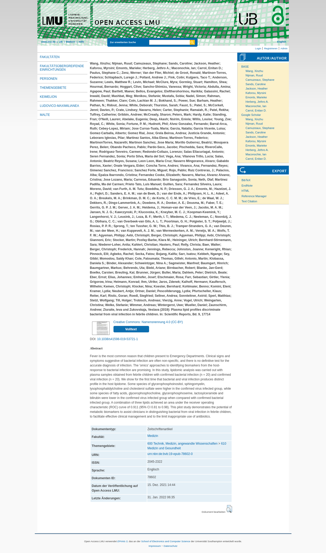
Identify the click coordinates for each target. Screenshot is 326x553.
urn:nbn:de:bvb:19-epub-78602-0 (170, 454)
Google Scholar (251, 114)
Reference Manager (254, 196)
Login (258, 48)
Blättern (70, 41)
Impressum (155, 545)
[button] (229, 509)
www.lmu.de (48, 41)
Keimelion (48, 97)
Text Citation (249, 201)
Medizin (153, 436)
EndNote (247, 185)
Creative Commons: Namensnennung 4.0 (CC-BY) (148, 322)
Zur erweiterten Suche (123, 42)
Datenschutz (170, 545)
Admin (284, 48)
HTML (245, 190)
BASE (245, 66)
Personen (48, 79)
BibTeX (246, 180)
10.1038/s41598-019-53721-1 (117, 339)
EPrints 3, (122, 541)
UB (60, 41)
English (281, 41)
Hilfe (81, 41)
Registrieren (271, 48)
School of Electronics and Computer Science (165, 541)
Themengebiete (53, 88)
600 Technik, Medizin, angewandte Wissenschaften (183, 443)
